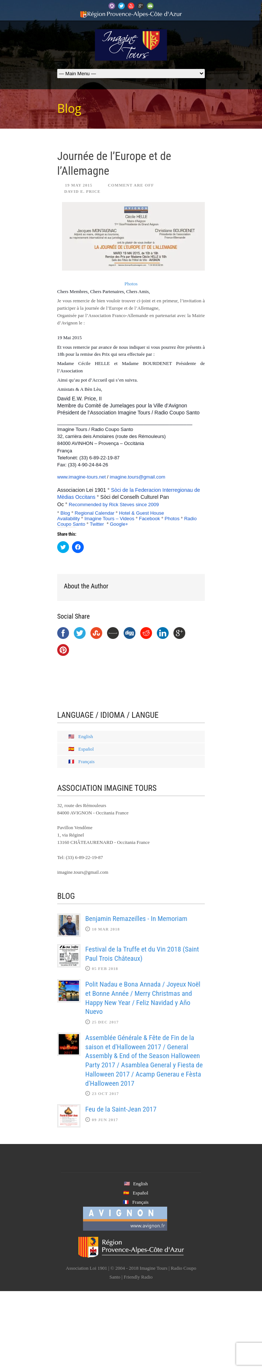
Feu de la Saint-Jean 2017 (120, 1109)
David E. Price (82, 191)
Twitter (97, 524)
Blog (65, 513)
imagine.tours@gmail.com (137, 477)
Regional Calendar (94, 513)
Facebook (149, 518)
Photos (130, 283)
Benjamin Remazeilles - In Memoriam (136, 918)
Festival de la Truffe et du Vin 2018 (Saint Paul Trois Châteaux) (142, 954)
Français (86, 761)
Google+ (119, 524)
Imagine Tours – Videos (109, 518)
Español (86, 749)
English (85, 736)
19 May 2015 (78, 185)
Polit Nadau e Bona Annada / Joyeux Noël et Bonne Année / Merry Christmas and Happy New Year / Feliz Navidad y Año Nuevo (142, 998)
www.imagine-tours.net (81, 477)
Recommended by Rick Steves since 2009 (114, 504)
